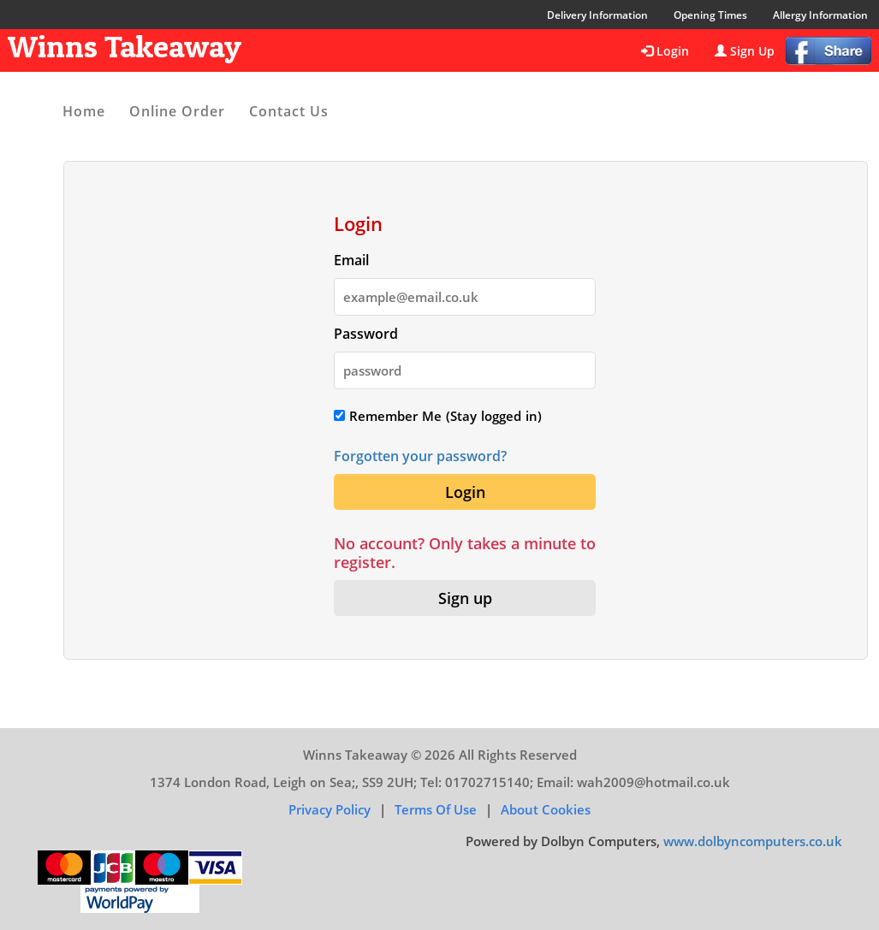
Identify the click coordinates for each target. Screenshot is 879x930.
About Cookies (546, 809)
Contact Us (289, 111)
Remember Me (388, 415)
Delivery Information (597, 15)
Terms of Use (436, 809)
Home (83, 111)
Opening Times (710, 15)
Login (665, 51)
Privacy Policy (329, 809)
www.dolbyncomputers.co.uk (752, 841)
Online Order (177, 111)
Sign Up (745, 51)
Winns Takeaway (124, 46)
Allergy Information (820, 15)
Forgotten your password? (420, 456)
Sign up (465, 598)
